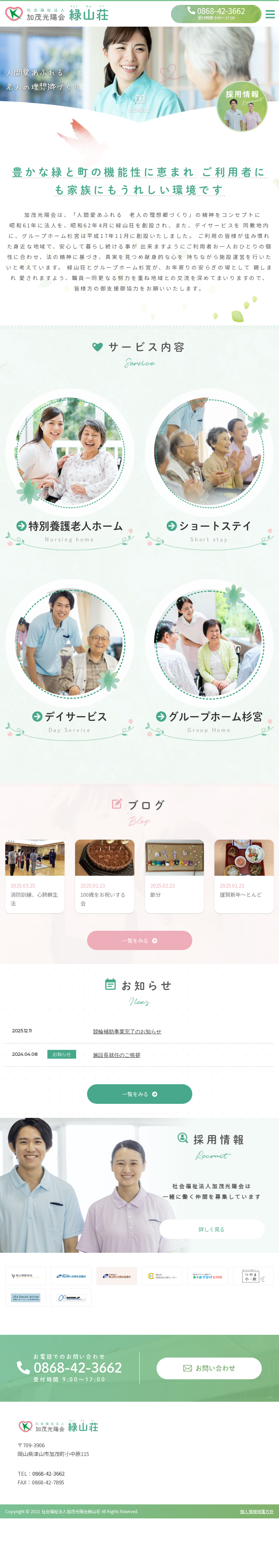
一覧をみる (139, 940)
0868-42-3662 (69, 1367)
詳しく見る (212, 1229)
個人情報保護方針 (257, 1511)
